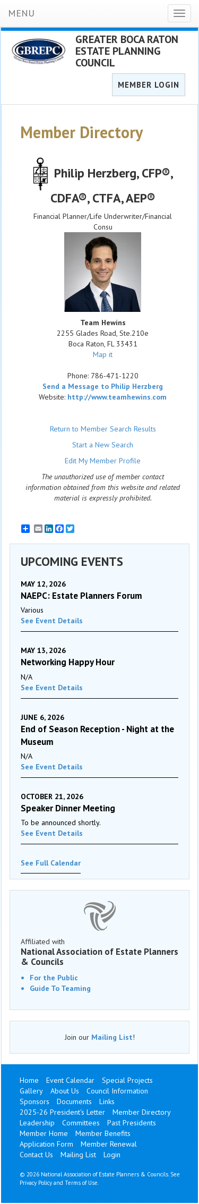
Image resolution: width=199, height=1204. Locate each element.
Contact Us (36, 1154)
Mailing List (112, 1037)
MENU (21, 13)
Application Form (46, 1144)
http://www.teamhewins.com (117, 397)
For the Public (54, 977)
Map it (103, 354)
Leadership (37, 1122)
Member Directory (142, 1112)
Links (107, 1101)
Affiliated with (99, 951)
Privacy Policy (36, 1182)
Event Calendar (70, 1080)
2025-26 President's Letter (62, 1112)
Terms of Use (81, 1182)
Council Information (117, 1091)
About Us (64, 1091)
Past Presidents (131, 1122)
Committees (81, 1122)
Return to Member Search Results (103, 429)
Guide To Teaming (60, 988)
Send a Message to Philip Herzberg (102, 386)
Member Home (44, 1133)
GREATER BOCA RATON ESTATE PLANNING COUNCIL (126, 51)
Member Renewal (109, 1144)
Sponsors (34, 1101)
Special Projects (127, 1080)
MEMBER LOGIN (148, 85)
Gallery (31, 1091)
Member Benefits (103, 1133)
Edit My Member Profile (103, 460)
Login (111, 1154)
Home (29, 1080)
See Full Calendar (51, 863)
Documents (74, 1101)
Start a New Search (102, 445)
